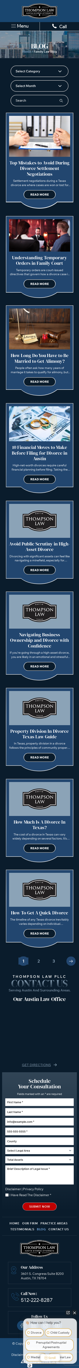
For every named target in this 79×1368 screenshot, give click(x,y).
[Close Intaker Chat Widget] (75, 1313)
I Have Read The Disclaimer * (30, 1195)
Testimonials (22, 1229)
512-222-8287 (37, 1299)
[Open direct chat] (68, 1313)
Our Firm (30, 1223)
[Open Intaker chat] (29, 1366)
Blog (41, 1229)
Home (26, 51)
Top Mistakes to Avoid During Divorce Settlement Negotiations (39, 168)
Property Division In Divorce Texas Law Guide (39, 734)
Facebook (22, 1325)
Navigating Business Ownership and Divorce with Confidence (39, 640)
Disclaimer (13, 1189)
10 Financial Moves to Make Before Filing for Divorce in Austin (39, 453)
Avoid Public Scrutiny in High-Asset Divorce (39, 546)
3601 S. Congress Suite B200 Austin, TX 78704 (42, 1276)
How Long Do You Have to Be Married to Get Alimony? (39, 358)
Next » (71, 961)
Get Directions (36, 1065)
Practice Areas (53, 1223)
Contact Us (58, 1229)
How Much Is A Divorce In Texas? (40, 825)
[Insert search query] (39, 100)
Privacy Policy (33, 1189)
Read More (39, 194)
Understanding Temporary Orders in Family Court (39, 260)
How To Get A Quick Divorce (39, 913)
